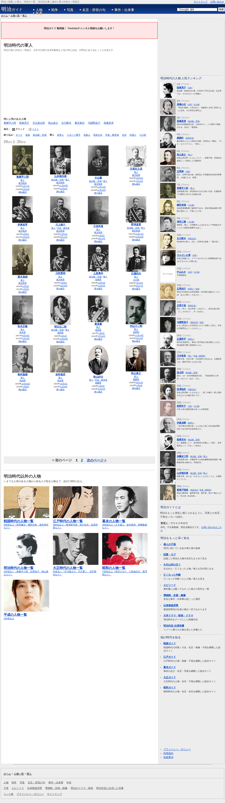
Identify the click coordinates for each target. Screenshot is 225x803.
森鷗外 (180, 138)
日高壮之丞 (136, 168)
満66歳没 (136, 240)
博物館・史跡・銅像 (174, 595)
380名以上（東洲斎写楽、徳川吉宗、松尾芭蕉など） (75, 522)
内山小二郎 (136, 326)
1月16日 (26, 237)
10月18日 (139, 237)
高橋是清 (109, 122)
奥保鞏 (98, 324)
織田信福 (181, 205)
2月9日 (101, 386)
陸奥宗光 (181, 439)
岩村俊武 (60, 374)
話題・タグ (169, 554)
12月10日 (101, 190)
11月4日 (101, 389)
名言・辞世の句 (93, 10)
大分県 (136, 280)
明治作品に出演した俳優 (109, 788)
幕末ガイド (169, 667)
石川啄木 (66, 122)
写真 (70, 10)
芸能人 (87, 135)
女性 (124, 135)
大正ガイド (169, 677)
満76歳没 (60, 288)
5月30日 (26, 189)
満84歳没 (136, 184)
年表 (39, 13)
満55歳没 (60, 342)
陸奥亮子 (24, 122)
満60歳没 (22, 341)
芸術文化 (97, 135)
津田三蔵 (181, 221)
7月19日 (101, 336)
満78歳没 (22, 292)
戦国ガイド (169, 643)
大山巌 (98, 177)
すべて (19, 135)
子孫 (6, 788)
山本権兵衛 (60, 176)
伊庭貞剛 (181, 422)
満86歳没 (22, 192)
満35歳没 (136, 289)
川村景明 (60, 273)
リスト (35, 129)
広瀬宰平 (181, 339)
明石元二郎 (60, 326)
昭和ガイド (169, 687)
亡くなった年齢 (172, 574)
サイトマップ (200, 1)
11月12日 (101, 187)
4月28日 (63, 285)
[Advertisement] (79, 84)
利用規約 (168, 753)
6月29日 (26, 335)
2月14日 (139, 338)
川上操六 (60, 224)
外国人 (132, 135)
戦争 (54, 10)
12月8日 (63, 188)
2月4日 (139, 385)
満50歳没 (60, 240)
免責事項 (168, 757)
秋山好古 (98, 376)
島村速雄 (23, 374)
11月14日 (139, 335)
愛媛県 (98, 383)
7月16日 (139, 283)
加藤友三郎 (182, 456)
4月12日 (139, 382)
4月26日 (139, 178)
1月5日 (101, 333)
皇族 (27, 135)
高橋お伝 (181, 104)
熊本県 (22, 332)
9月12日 (101, 238)
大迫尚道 (98, 226)
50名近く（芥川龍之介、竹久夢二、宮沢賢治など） (75, 569)
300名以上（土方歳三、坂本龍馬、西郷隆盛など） (125, 522)
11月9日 (63, 386)
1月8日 (26, 386)
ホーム (4, 15)
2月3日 (26, 289)
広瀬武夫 (136, 273)
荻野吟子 (181, 406)
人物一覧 (15, 15)
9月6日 (101, 235)
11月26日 (63, 185)
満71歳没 (98, 392)
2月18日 (26, 338)
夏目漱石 (80, 122)
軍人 (24, 15)
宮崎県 (98, 279)
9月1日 (63, 336)
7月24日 (139, 181)
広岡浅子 (181, 288)
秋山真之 (53, 122)
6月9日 (26, 234)
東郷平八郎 (10, 122)
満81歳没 (60, 191)
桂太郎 (180, 372)
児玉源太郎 (38, 122)
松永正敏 (23, 326)
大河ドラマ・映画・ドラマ (178, 615)
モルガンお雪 (183, 255)
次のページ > (96, 460)
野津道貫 (136, 224)
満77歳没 (60, 389)
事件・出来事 (124, 10)
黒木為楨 (23, 276)
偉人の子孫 (169, 544)
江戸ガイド (169, 656)
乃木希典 (181, 355)
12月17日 (139, 234)
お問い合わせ (217, 1)
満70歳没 (22, 240)
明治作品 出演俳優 (173, 625)
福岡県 (60, 333)
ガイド (12, 9)
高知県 (22, 380)
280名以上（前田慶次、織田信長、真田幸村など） (26, 522)
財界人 (60, 135)
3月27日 (139, 286)
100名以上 (26, 614)
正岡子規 (181, 305)
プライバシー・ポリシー (177, 749)
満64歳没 (22, 389)
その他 (142, 135)
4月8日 (63, 283)
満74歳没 (98, 193)
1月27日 (26, 186)
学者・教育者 (112, 135)
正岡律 (180, 171)
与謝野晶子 (94, 122)
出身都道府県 (170, 605)
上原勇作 (98, 273)
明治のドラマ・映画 (82, 788)
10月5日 (63, 384)
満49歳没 (136, 388)
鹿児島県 (22, 183)
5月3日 (26, 286)
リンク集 (8, 794)
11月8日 (101, 285)
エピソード (169, 585)
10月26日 (63, 339)
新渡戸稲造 (182, 490)
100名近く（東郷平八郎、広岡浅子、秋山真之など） (26, 569)
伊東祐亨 (23, 224)
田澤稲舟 (181, 389)
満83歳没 (98, 339)
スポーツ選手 (73, 135)
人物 (39, 10)
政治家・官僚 (40, 135)
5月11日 (63, 237)
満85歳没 (136, 341)
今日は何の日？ (172, 564)
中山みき (181, 272)
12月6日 (63, 234)
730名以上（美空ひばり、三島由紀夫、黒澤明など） (125, 569)
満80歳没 (98, 241)
